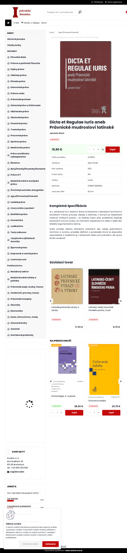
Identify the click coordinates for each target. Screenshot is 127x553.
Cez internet (12, 498)
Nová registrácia (115, 2)
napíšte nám (17, 471)
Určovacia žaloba (97, 400)
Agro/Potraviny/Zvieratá (68, 32)
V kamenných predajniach (19, 506)
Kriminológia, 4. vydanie (63, 396)
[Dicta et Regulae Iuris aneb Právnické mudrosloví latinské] (85, 79)
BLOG (44, 22)
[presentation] (50, 300)
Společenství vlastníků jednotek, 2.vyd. (32, 424)
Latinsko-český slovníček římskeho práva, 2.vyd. (100, 309)
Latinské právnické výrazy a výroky (65, 309)
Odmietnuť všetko (30, 544)
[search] (79, 12)
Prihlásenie (98, 2)
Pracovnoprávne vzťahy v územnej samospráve (32, 376)
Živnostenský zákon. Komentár (31, 396)
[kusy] (92, 149)
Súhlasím (50, 544)
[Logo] (22, 12)
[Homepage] (8, 23)
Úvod (52, 32)
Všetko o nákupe (30, 22)
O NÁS (16, 22)
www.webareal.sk (73, 550)
